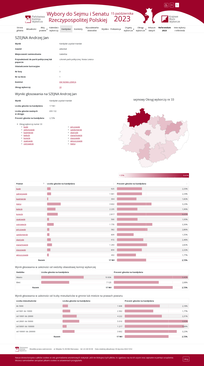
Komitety (78, 29)
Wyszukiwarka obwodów (92, 29)
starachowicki (76, 135)
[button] (104, 29)
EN (172, 4)
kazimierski (28, 132)
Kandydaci (66, 29)
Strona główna (20, 29)
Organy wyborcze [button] (128, 29)
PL (177, 4)
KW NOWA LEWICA (67, 82)
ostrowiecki (29, 144)
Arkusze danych (152, 29)
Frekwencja (115, 29)
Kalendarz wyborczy (54, 29)
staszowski (75, 138)
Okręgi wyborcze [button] (140, 29)
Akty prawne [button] (42, 29)
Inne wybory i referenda (179, 29)
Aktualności (31, 29)
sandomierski (76, 129)
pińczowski (75, 127)
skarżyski (74, 132)
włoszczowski (76, 141)
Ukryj (186, 359)
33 (60, 87)
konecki (27, 138)
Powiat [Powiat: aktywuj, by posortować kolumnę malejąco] (19, 183)
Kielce (72, 144)
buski (26, 127)
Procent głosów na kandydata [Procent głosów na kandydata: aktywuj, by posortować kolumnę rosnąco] (131, 183)
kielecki (27, 135)
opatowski (28, 141)
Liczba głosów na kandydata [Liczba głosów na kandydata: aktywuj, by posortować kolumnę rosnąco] (61, 183)
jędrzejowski (29, 129)
